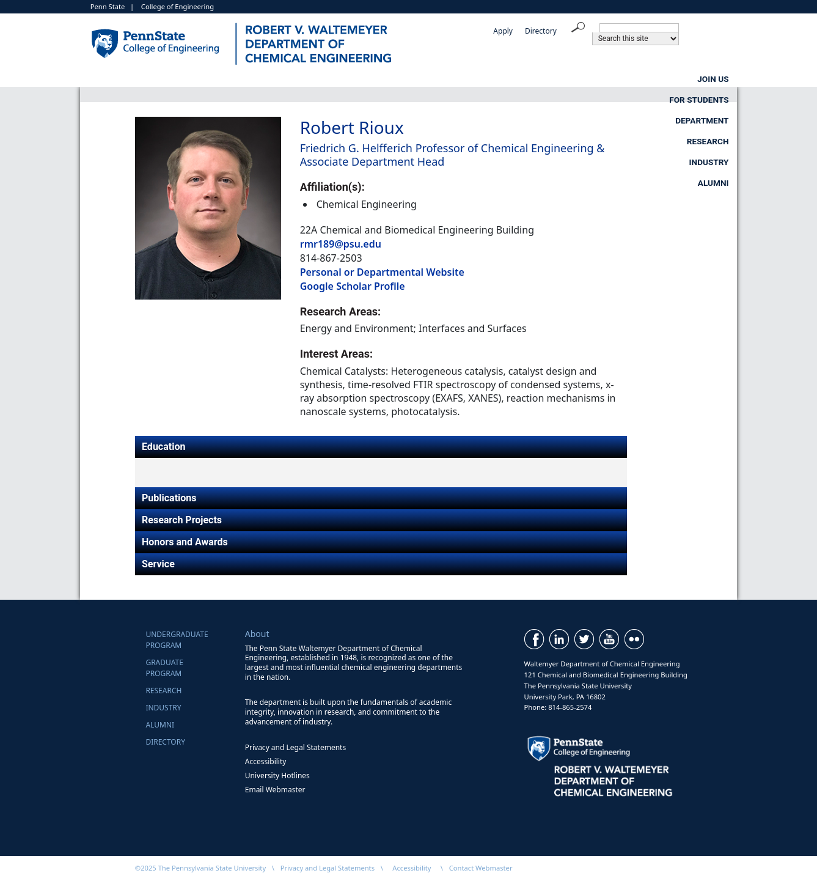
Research (515, 79)
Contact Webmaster (481, 867)
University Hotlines (277, 775)
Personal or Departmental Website (382, 272)
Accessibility (266, 761)
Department (407, 79)
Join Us (183, 79)
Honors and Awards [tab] (185, 542)
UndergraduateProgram (176, 639)
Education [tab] (163, 446)
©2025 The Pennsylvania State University (200, 867)
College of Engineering (177, 6)
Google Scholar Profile (352, 286)
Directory (541, 31)
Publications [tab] (169, 498)
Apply (503, 31)
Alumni (713, 79)
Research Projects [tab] (182, 520)
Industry (617, 79)
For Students (290, 79)
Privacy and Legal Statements (295, 747)
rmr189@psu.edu (340, 244)
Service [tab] (158, 564)
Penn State (107, 6)
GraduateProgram (164, 668)
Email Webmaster (275, 789)
